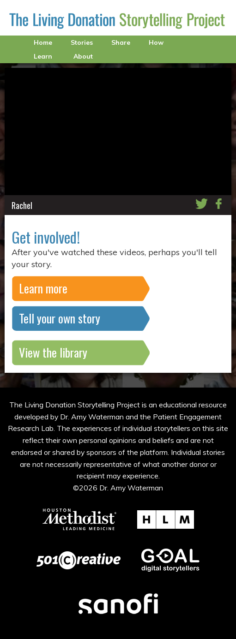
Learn (43, 56)
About (83, 56)
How (156, 42)
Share (120, 42)
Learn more (43, 288)
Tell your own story (59, 318)
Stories (82, 42)
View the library (53, 352)
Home (43, 42)
